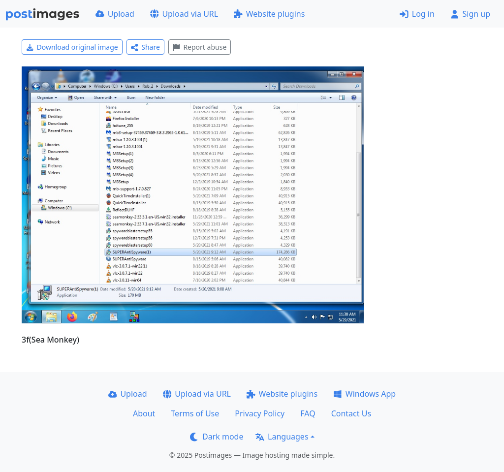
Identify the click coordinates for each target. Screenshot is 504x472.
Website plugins (269, 13)
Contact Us (351, 413)
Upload (114, 13)
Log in (417, 13)
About (144, 413)
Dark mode (216, 436)
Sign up (470, 13)
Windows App (364, 393)
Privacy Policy (259, 413)
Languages (281, 436)
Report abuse (199, 47)
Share (145, 47)
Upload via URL (184, 13)
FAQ (307, 413)
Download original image (72, 47)
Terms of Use (195, 413)
